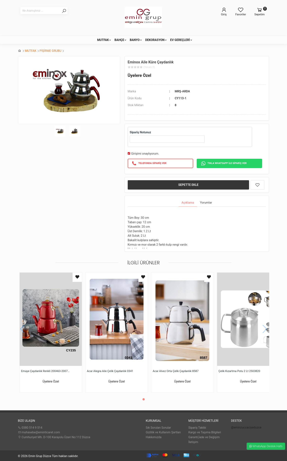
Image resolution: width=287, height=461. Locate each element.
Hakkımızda (154, 437)
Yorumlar (206, 202)
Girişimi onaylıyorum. (145, 153)
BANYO (135, 40)
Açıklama (188, 202)
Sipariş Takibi (197, 427)
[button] (143, 399)
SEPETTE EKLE (188, 185)
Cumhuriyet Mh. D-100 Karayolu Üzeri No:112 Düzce (54, 437)
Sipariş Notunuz (140, 132)
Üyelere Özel (139, 75)
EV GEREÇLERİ (180, 40)
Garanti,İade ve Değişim (204, 437)
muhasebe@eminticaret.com (39, 432)
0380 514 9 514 (30, 427)
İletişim (193, 442)
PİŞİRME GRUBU (50, 51)
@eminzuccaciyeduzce (246, 427)
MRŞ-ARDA (182, 91)
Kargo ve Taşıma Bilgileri (204, 432)
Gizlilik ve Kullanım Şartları (163, 432)
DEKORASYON (155, 40)
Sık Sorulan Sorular (158, 427)
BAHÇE (119, 40)
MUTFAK (103, 40)
